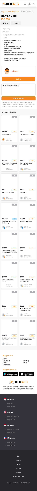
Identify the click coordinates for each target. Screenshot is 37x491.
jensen (25, 197)
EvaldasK (26, 168)
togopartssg (11, 406)
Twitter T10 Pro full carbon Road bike (25, 309)
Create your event (18, 476)
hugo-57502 (9, 255)
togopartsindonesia (13, 429)
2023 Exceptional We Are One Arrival (9, 338)
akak (7, 197)
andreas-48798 (28, 284)
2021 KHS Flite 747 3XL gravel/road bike (27, 280)
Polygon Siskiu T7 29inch (27, 134)
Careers (18, 460)
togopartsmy (11, 419)
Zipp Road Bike (6, 134)
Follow (18, 79)
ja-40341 (26, 314)
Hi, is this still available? (18, 89)
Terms (18, 464)
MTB (21, 250)
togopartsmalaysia (13, 416)
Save (5, 23)
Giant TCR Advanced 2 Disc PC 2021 (26, 164)
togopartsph (11, 442)
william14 (15, 71)
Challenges (6, 361)
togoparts (10, 403)
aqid (7, 314)
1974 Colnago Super (26, 221)
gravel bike (23, 192)
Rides (5, 363)
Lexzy (7, 343)
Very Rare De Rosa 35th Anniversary (9, 222)
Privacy (18, 468)
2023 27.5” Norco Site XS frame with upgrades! (27, 338)
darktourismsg (27, 139)
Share (16, 23)
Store (25, 363)
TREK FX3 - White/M (8, 192)
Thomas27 (8, 139)
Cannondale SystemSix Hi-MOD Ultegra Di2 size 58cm (9, 251)
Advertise (18, 472)
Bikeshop (26, 361)
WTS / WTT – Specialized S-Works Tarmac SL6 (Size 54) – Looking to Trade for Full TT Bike (9, 164)
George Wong (27, 255)
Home (5, 359)
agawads (8, 284)
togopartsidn (11, 432)
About (18, 456)
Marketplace (6, 365)
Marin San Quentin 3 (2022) (8, 280)
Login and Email (18, 98)
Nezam (7, 168)
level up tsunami (6, 309)
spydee (8, 226)
